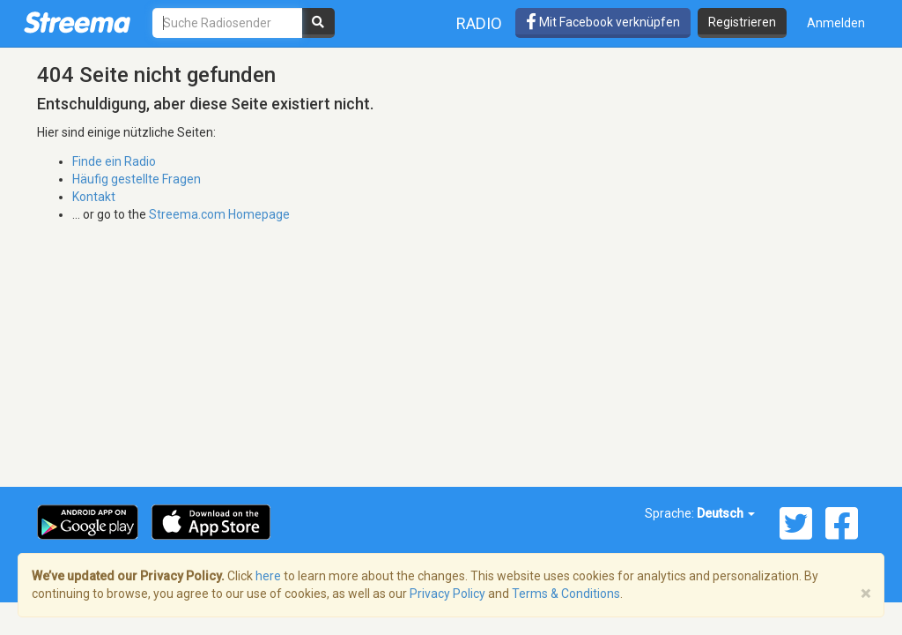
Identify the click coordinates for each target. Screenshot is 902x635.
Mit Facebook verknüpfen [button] (603, 22)
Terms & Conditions (566, 593)
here (268, 576)
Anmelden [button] (836, 23)
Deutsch (726, 513)
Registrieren (742, 22)
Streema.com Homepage (219, 214)
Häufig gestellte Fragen (136, 179)
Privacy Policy (447, 593)
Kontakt (93, 197)
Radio (479, 23)
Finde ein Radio (114, 161)
